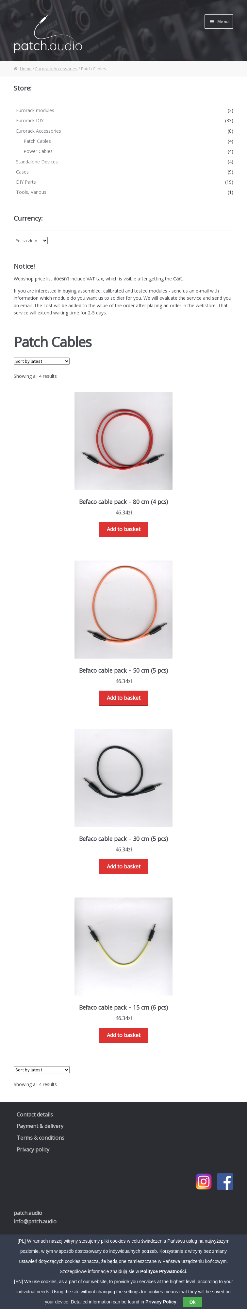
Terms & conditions (40, 1137)
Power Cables (38, 151)
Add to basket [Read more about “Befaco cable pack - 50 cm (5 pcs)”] (123, 697)
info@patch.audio (35, 1221)
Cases (22, 172)
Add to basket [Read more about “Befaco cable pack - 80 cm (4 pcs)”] (123, 529)
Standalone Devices (37, 162)
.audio (28, 1213)
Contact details (35, 1114)
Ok (192, 1302)
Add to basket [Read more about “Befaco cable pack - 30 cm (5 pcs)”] (123, 866)
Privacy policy (33, 1149)
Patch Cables (37, 141)
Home (26, 69)
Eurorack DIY (29, 120)
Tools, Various (31, 192)
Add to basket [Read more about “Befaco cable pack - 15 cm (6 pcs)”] (123, 1035)
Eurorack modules (35, 110)
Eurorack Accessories (56, 69)
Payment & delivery (40, 1126)
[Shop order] (42, 361)
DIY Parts (26, 182)
